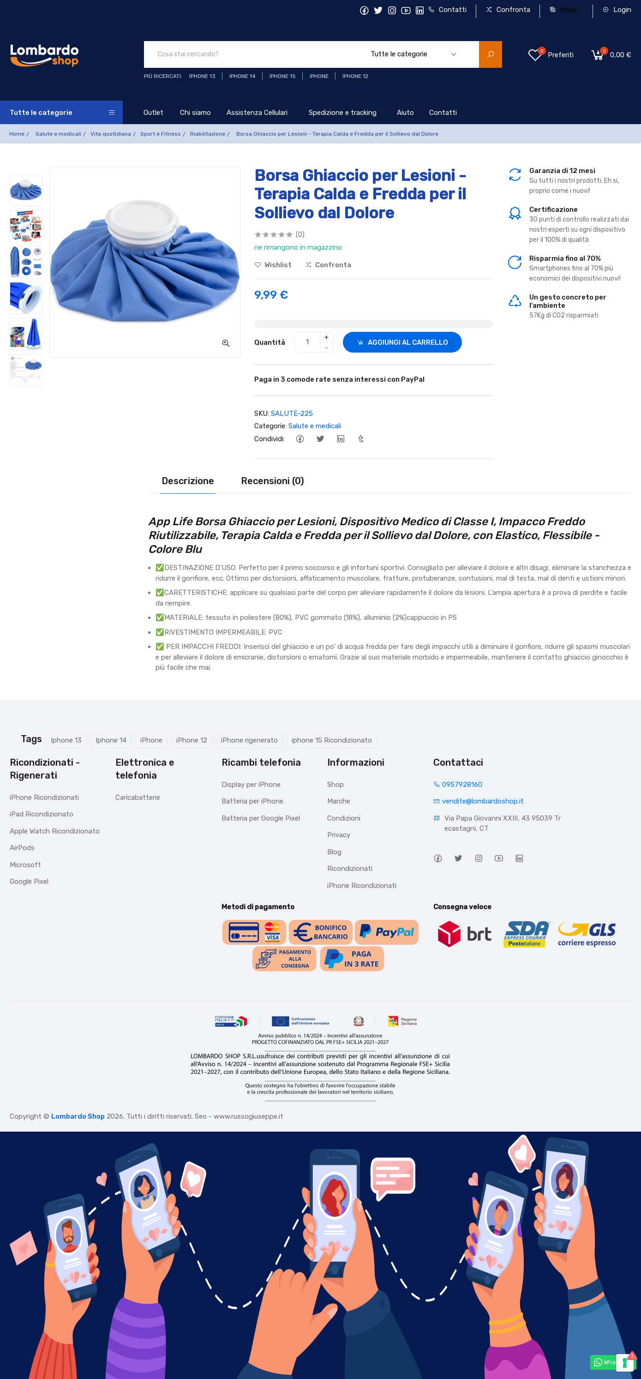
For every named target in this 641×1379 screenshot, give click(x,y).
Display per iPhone (251, 784)
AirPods (22, 848)
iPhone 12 (191, 740)
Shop (335, 784)
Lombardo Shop (78, 1116)
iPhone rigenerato (249, 740)
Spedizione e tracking (343, 112)
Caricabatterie (137, 797)
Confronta (507, 10)
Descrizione (188, 480)
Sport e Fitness (160, 134)
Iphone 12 (355, 76)
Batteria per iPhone (252, 801)
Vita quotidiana (110, 134)
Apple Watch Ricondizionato (55, 831)
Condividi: (269, 439)
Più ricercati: (163, 76)
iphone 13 (202, 76)
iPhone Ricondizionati (44, 797)
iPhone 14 (242, 76)
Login (616, 10)
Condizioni (343, 818)
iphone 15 (283, 76)
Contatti (447, 10)
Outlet (153, 112)
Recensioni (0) (272, 480)
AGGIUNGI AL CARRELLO (402, 342)
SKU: (261, 413)
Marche (338, 801)
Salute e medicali (58, 134)
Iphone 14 (111, 740)
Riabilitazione (207, 134)
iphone (319, 76)
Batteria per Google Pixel (261, 818)
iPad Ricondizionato (41, 814)
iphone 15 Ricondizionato (332, 740)
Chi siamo (195, 112)
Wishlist (273, 265)
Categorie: (270, 426)
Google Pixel (29, 881)
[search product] (490, 54)
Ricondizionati (349, 868)
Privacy (338, 835)
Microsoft (25, 865)
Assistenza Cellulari (257, 112)
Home (16, 134)
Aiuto (405, 112)
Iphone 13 (66, 740)
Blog (334, 852)
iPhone (151, 740)
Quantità (269, 342)
